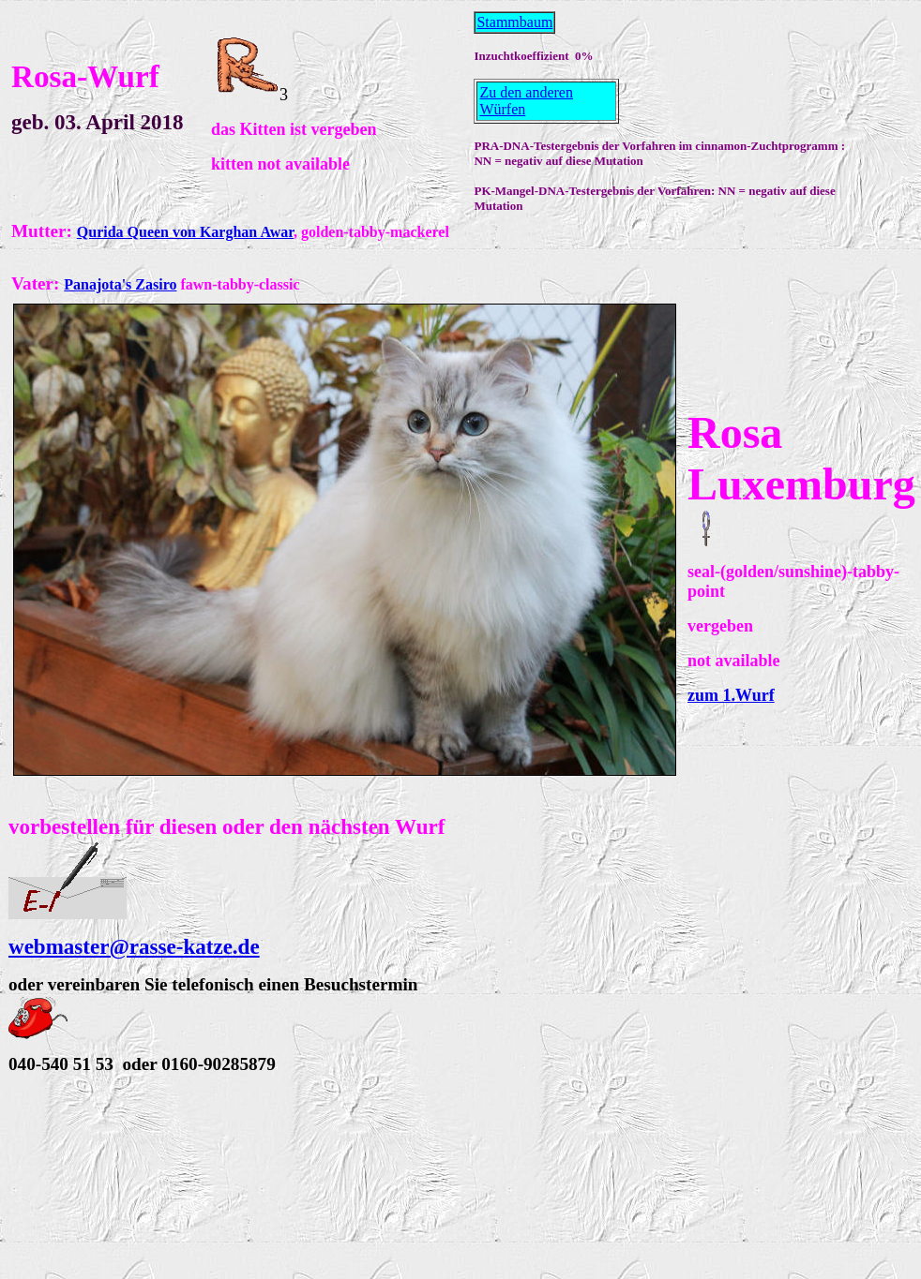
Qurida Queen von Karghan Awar (185, 232)
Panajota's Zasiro (120, 284)
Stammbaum (514, 22)
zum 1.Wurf (731, 695)
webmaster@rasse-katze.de (134, 946)
